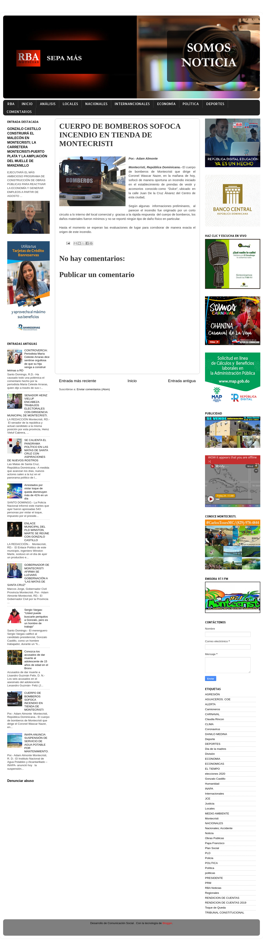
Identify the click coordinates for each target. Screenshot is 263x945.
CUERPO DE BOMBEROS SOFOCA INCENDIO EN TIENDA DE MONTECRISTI (33, 701)
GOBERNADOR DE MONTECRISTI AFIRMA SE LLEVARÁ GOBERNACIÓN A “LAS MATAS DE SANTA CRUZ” (28, 574)
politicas (210, 873)
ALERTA (210, 704)
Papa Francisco (214, 843)
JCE (207, 798)
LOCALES (70, 104)
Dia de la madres (215, 748)
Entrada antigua (182, 381)
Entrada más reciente (77, 381)
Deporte (210, 739)
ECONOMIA (212, 758)
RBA (10, 104)
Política (209, 868)
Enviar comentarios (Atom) (93, 389)
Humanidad (212, 783)
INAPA (209, 788)
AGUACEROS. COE (217, 699)
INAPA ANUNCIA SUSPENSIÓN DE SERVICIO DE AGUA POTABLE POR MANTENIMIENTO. (36, 743)
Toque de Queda (215, 907)
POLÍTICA (191, 104)
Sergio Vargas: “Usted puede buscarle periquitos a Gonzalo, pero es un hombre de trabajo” (36, 618)
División (210, 753)
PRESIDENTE (214, 878)
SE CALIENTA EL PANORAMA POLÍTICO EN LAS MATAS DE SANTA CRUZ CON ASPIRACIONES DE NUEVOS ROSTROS (27, 450)
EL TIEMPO (212, 768)
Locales (210, 808)
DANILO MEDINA (216, 734)
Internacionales (214, 793)
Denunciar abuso (20, 781)
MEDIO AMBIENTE (217, 813)
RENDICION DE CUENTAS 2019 (225, 902)
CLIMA (209, 724)
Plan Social (212, 848)
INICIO (27, 104)
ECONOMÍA (166, 104)
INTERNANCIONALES (132, 104)
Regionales (212, 892)
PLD (207, 853)
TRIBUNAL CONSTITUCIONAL (224, 912)
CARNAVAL (212, 714)
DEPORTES (215, 104)
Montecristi (211, 818)
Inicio (132, 381)
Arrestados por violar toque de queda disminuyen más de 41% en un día (36, 491)
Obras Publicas (214, 838)
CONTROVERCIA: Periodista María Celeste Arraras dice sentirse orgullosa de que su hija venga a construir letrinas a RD (28, 360)
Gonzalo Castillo (215, 778)
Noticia (209, 833)
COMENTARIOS (19, 111)
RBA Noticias (213, 887)
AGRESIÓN (212, 694)
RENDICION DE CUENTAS (222, 897)
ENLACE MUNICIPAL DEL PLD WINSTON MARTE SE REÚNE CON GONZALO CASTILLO (36, 532)
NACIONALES (96, 104)
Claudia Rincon (214, 719)
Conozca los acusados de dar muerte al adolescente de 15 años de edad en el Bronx (36, 660)
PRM (208, 882)
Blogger (167, 923)
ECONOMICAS (214, 763)
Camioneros (212, 709)
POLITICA (211, 863)
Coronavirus (212, 729)
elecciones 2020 (215, 773)
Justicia (209, 803)
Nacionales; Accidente (219, 828)
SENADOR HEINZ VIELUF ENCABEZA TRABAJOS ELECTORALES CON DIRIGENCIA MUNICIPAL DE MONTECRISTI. (27, 405)
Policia (209, 858)
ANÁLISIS (47, 104)
